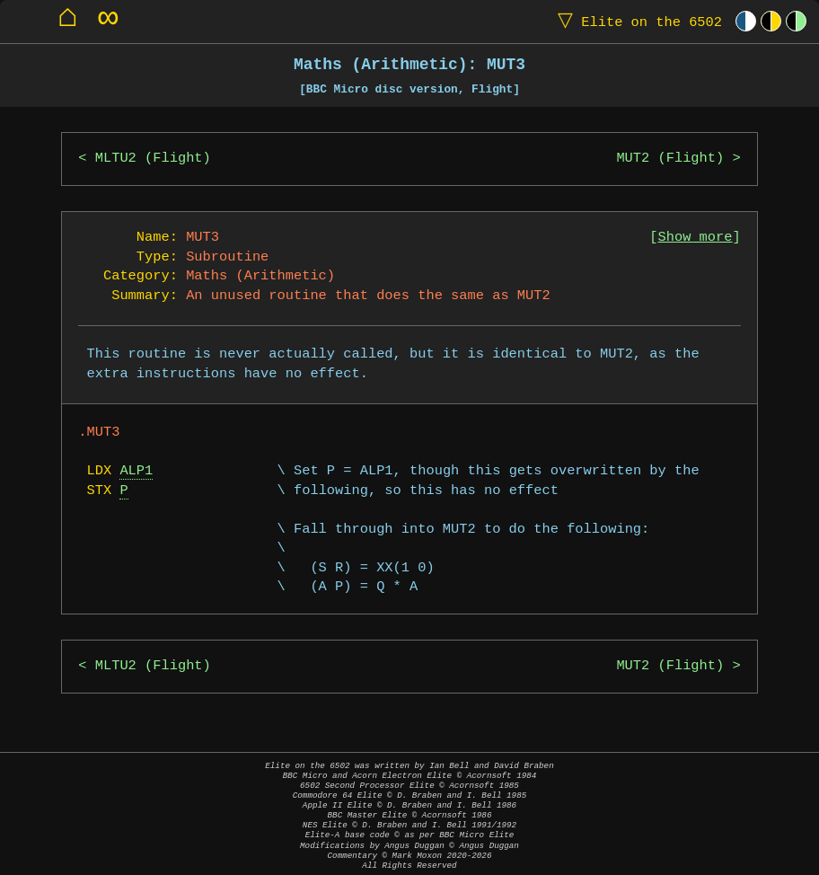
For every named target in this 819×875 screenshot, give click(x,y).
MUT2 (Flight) (670, 158)
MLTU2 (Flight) (153, 158)
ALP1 (136, 471)
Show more (695, 237)
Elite (636, 21)
